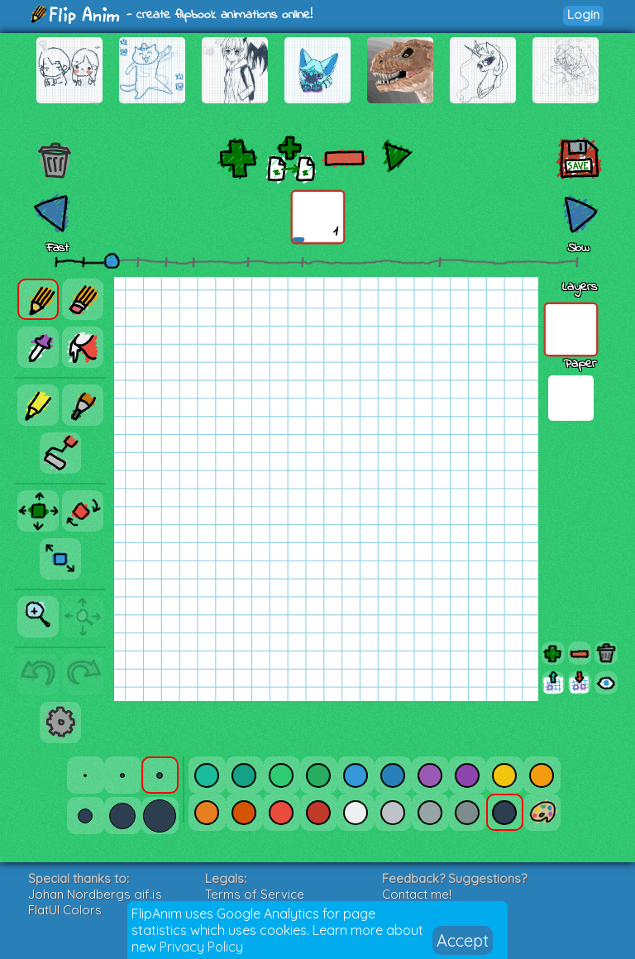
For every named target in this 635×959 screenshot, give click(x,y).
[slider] (111, 260)
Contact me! (416, 894)
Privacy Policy (201, 946)
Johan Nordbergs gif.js (95, 894)
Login (583, 14)
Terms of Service (254, 894)
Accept (463, 940)
